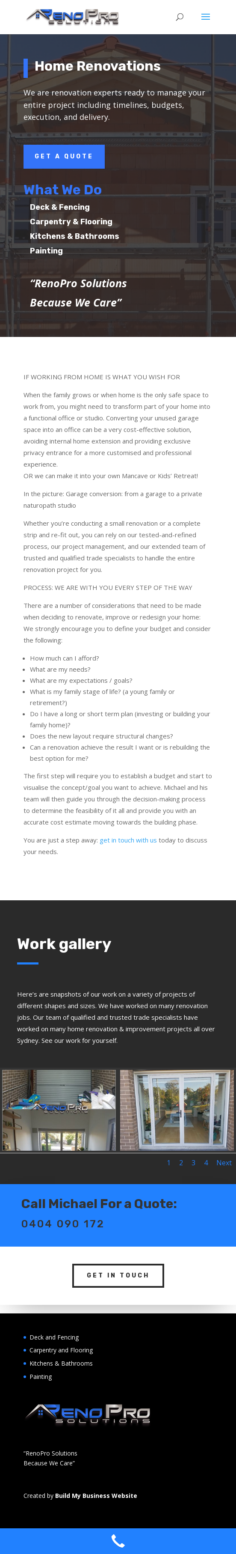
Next (224, 1162)
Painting (65, 251)
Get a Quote (64, 156)
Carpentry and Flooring (61, 1350)
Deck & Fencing (79, 207)
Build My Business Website (96, 1495)
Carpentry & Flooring (90, 221)
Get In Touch (118, 1254)
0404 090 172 (63, 1203)
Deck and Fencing (54, 1337)
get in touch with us (128, 840)
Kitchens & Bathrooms (93, 236)
